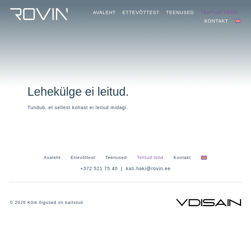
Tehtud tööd (219, 12)
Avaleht (104, 12)
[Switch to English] (238, 21)
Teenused (180, 12)
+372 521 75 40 (99, 168)
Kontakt (216, 21)
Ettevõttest (141, 12)
